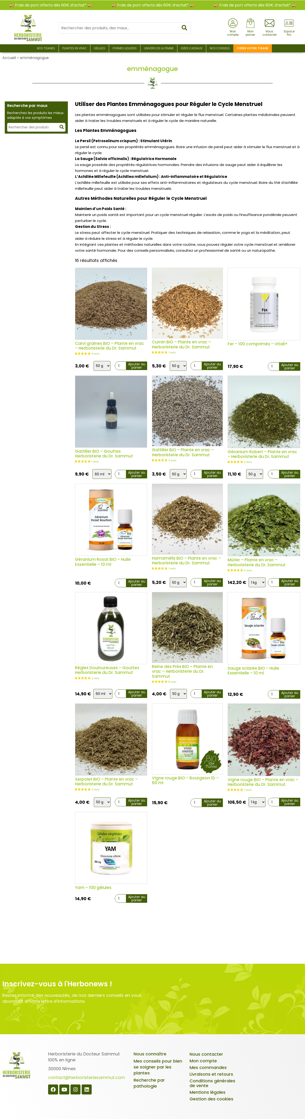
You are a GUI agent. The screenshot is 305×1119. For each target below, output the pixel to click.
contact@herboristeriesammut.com (86, 1077)
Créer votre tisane (252, 48)
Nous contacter (206, 1054)
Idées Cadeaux (191, 48)
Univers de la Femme (159, 48)
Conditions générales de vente (212, 1083)
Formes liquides (125, 48)
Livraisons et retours (211, 1074)
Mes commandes (208, 1067)
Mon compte (203, 1061)
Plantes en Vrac (74, 48)
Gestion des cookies (211, 1099)
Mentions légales (207, 1092)
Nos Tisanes (46, 48)
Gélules (99, 48)
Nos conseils (220, 48)
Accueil (9, 57)
